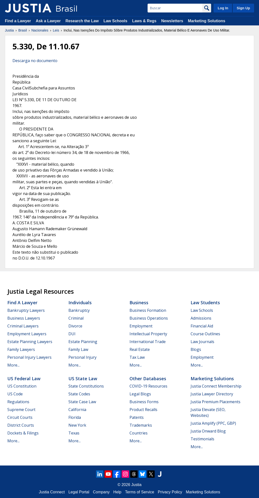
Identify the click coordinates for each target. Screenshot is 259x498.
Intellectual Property (148, 333)
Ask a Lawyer (49, 21)
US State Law (82, 378)
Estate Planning (82, 341)
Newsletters (172, 21)
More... (13, 365)
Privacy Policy (170, 492)
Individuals (80, 302)
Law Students (205, 302)
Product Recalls (143, 409)
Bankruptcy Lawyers (26, 310)
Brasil (22, 30)
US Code (15, 394)
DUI (72, 333)
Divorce (75, 326)
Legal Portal (78, 492)
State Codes (79, 394)
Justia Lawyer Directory (212, 394)
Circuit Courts (19, 417)
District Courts (20, 425)
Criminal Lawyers (23, 326)
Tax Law (137, 357)
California (77, 409)
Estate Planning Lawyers (29, 341)
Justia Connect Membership (216, 386)
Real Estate (140, 349)
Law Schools (115, 21)
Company (101, 492)
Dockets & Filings (23, 433)
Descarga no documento (34, 60)
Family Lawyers (21, 349)
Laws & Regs (144, 21)
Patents (137, 417)
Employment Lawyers (26, 333)
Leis (56, 30)
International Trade (148, 341)
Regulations (18, 401)
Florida (74, 417)
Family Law (78, 349)
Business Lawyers (23, 318)
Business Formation (148, 310)
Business (139, 302)
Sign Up (243, 8)
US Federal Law (24, 378)
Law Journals (202, 341)
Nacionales (40, 30)
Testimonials (202, 439)
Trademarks (141, 425)
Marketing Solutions (206, 21)
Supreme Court (21, 409)
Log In (223, 8)
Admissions (201, 318)
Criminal (76, 318)
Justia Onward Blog (208, 431)
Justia (9, 30)
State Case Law (82, 401)
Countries (139, 433)
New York (77, 425)
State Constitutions (86, 386)
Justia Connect (52, 492)
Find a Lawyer (18, 21)
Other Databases (148, 378)
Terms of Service (139, 492)
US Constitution (21, 386)
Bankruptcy (79, 310)
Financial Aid (202, 326)
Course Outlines (205, 333)
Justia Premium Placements (215, 401)
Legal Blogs (140, 394)
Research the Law (82, 21)
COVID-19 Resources (148, 386)
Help (117, 492)
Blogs (196, 349)
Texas (73, 433)
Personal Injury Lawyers (29, 357)
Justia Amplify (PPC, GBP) (213, 423)
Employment (141, 326)
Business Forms (144, 401)
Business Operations (149, 318)
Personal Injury (82, 357)
